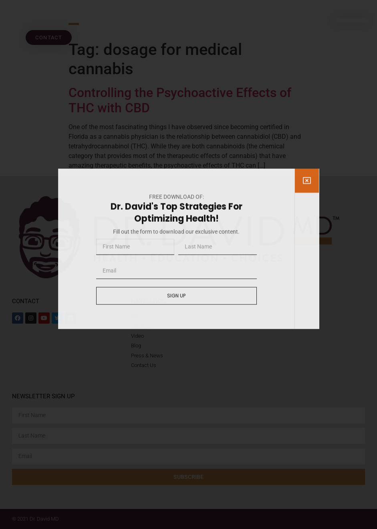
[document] (188, 264)
